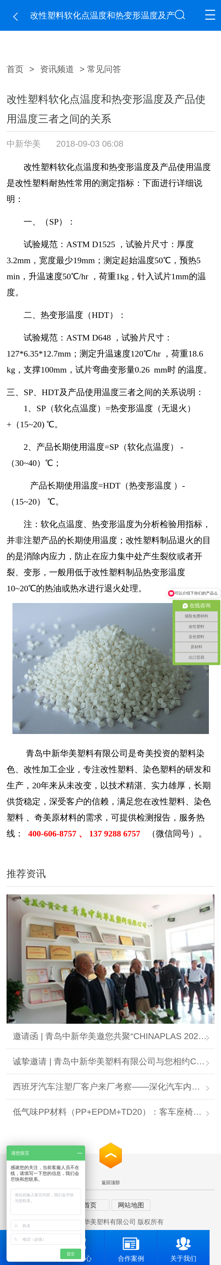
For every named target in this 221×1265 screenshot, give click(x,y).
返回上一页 (17, 16)
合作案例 (131, 1246)
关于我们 (183, 1246)
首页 (15, 69)
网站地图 (131, 1205)
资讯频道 (57, 69)
